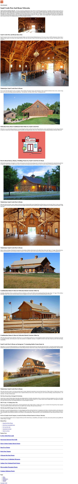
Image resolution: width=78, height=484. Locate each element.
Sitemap (4, 481)
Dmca (4, 476)
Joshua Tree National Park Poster (10, 463)
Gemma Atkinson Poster (7, 471)
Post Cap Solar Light (6, 427)
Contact (4, 477)
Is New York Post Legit (7, 435)
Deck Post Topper (5, 451)
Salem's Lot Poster (6, 430)
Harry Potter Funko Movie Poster (10, 443)
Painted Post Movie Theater (8, 423)
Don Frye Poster (5, 447)
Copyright (4, 480)
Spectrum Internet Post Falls (8, 439)
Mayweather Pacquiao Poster (9, 467)
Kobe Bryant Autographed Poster (9, 425)
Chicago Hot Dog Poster (7, 455)
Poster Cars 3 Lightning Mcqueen (10, 459)
